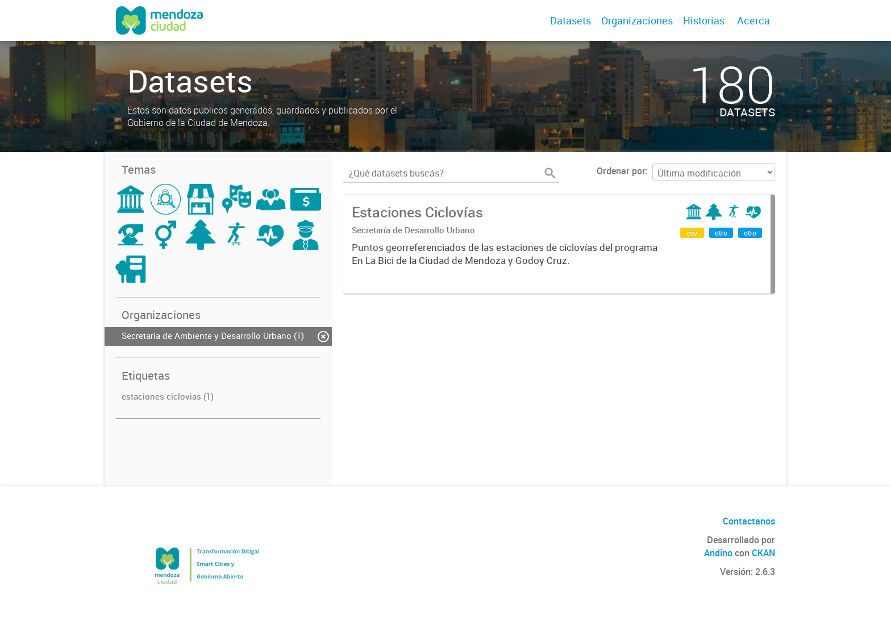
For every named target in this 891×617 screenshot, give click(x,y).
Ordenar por (621, 171)
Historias (704, 20)
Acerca (753, 20)
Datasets (570, 20)
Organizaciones (637, 20)
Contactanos (749, 521)
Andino (718, 553)
